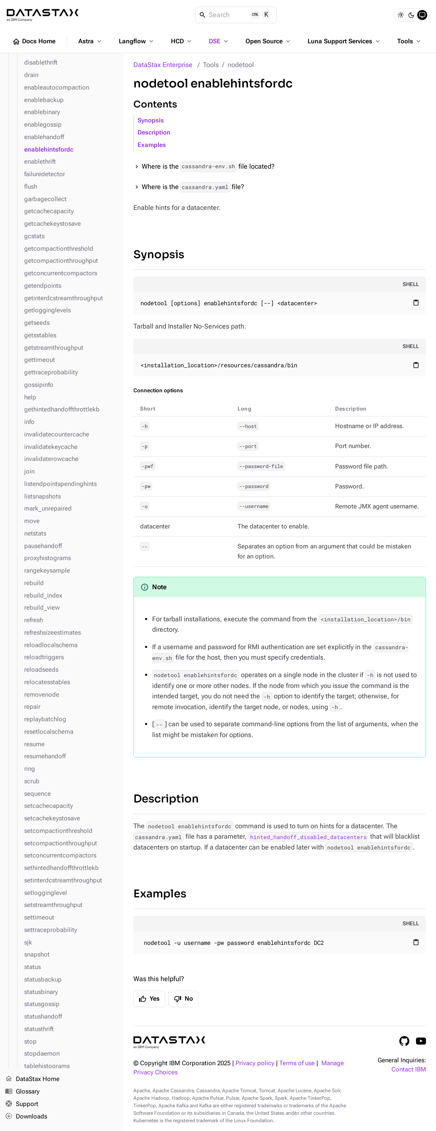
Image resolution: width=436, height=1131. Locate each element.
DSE (219, 41)
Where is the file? (193, 187)
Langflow (137, 41)
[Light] (401, 15)
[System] (422, 15)
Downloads (26, 1116)
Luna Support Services (344, 41)
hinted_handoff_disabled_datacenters (308, 836)
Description (154, 132)
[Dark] (411, 15)
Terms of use (297, 1063)
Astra (90, 41)
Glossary (22, 1091)
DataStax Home (32, 1079)
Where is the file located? (208, 167)
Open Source (269, 41)
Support (21, 1104)
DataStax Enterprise (163, 65)
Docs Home (33, 41)
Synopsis (151, 120)
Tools (409, 41)
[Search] (236, 15)
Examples (152, 145)
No (183, 999)
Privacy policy (255, 1063)
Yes (149, 999)
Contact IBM (408, 1069)
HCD (182, 41)
